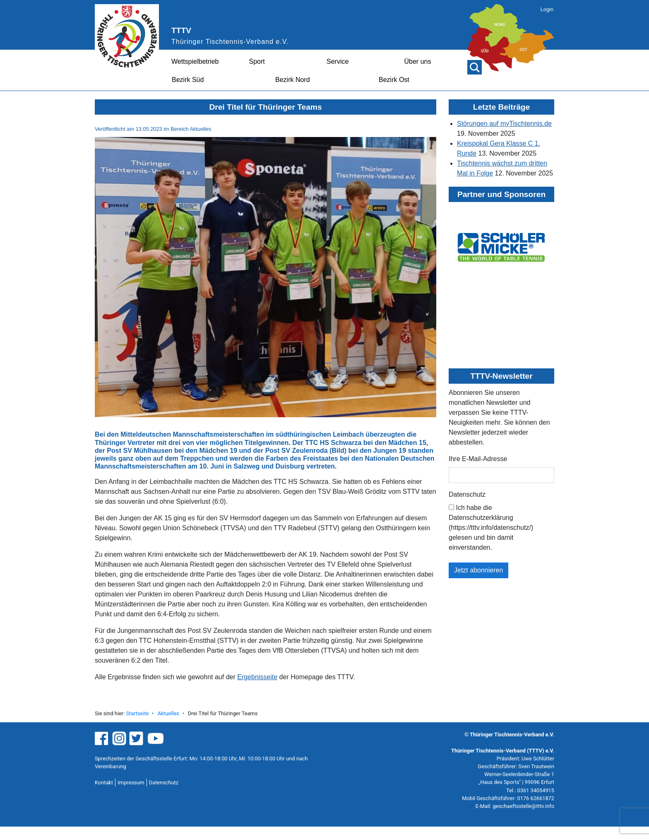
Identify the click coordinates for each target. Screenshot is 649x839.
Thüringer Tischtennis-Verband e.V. (229, 41)
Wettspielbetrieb (195, 61)
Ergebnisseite (257, 676)
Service (338, 61)
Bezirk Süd (188, 79)
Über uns (417, 61)
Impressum (131, 782)
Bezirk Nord (292, 79)
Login (547, 9)
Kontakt (104, 782)
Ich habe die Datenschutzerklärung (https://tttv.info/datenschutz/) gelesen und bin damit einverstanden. (491, 527)
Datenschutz (467, 494)
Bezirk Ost (394, 79)
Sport (257, 61)
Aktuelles (168, 713)
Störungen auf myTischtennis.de (504, 123)
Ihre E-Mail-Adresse (478, 458)
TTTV (181, 30)
